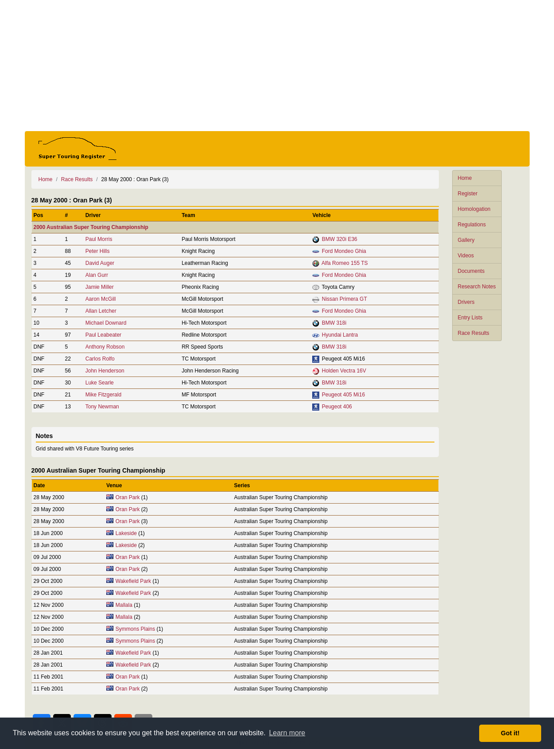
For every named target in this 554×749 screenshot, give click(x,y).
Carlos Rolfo (100, 359)
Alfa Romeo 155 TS (345, 263)
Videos (466, 255)
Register (468, 193)
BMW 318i (334, 323)
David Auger (99, 263)
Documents (471, 271)
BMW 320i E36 (339, 239)
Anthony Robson (105, 347)
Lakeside (126, 533)
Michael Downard (106, 323)
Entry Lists (470, 317)
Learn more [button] (287, 733)
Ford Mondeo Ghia (344, 251)
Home (465, 178)
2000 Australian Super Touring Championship (91, 227)
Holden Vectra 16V (344, 371)
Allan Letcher (100, 311)
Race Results (473, 333)
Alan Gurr (96, 275)
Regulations (472, 224)
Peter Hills (97, 251)
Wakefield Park (133, 581)
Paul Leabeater (103, 335)
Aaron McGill (100, 299)
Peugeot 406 (337, 407)
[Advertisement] (277, 66)
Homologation (474, 209)
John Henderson (104, 371)
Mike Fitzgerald (103, 395)
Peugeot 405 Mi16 (343, 395)
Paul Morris (98, 239)
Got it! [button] (510, 733)
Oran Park (128, 497)
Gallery (466, 240)
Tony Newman (102, 407)
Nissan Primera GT (344, 299)
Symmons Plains (135, 629)
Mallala (124, 605)
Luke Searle (99, 383)
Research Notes (477, 286)
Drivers (466, 302)
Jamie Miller (99, 287)
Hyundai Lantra (340, 335)
